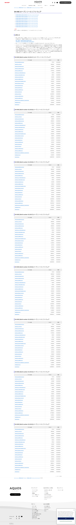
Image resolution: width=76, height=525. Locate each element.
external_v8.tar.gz (18, 146)
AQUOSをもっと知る (32, 5)
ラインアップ (24, 5)
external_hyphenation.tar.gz (20, 127)
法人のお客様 (52, 5)
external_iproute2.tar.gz (19, 129)
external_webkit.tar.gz (19, 98)
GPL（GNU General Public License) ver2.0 (24, 40)
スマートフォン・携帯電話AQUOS (18, 7)
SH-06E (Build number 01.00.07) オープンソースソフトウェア (27, 19)
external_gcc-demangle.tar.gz (20, 72)
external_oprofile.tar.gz (19, 89)
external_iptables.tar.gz (19, 79)
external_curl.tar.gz (18, 64)
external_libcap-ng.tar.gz (19, 83)
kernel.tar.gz (17, 104)
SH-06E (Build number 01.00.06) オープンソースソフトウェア (27, 21)
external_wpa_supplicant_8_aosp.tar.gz (22, 100)
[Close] (74, 523)
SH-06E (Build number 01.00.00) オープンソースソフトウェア (27, 26)
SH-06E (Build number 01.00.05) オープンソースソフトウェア (27, 23)
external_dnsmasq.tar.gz (19, 66)
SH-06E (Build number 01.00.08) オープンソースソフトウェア (27, 18)
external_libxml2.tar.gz (19, 85)
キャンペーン (40, 5)
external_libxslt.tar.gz (18, 87)
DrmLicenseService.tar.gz (19, 62)
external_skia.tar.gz (18, 91)
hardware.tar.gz (17, 102)
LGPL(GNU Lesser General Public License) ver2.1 (25, 41)
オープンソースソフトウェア (36, 7)
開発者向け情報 (29, 7)
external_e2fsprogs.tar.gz (19, 68)
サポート (46, 5)
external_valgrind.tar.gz (19, 96)
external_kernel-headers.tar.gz (20, 81)
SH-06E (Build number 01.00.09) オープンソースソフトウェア (27, 16)
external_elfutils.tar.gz (19, 70)
